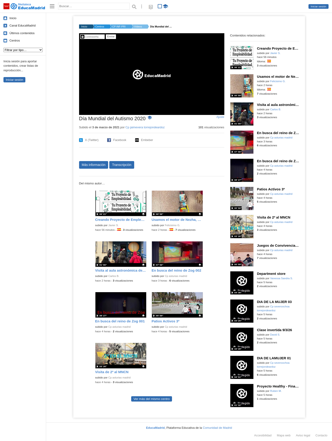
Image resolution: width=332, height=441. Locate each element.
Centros (14, 40)
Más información (94, 165)
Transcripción (121, 165)
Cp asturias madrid (176, 276)
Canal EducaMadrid (22, 25)
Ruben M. (276, 391)
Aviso (303, 435)
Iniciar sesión (318, 6)
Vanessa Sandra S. (281, 278)
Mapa (284, 435)
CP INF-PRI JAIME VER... (119, 26)
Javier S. (113, 225)
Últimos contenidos (22, 33)
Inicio (12, 18)
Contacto (321, 435)
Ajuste (220, 117)
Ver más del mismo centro (151, 399)
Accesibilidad (262, 435)
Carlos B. (113, 276)
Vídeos (138, 26)
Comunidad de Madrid (217, 427)
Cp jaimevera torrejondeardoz (145, 127)
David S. (275, 334)
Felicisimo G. (172, 225)
